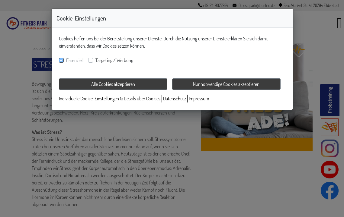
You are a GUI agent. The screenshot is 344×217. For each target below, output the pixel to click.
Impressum (199, 99)
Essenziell (74, 60)
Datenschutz (174, 99)
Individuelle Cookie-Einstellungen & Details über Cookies (109, 99)
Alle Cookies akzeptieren (113, 84)
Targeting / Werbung (114, 60)
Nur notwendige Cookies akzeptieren (226, 84)
